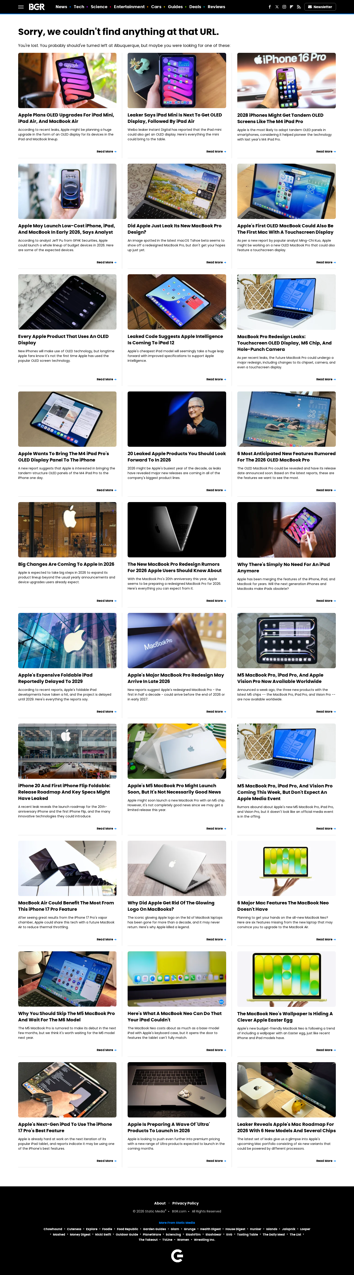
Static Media (155, 1211)
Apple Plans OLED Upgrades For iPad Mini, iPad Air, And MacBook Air (66, 118)
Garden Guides (154, 1229)
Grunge (190, 1229)
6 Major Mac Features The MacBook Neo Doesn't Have (283, 906)
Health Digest (210, 1229)
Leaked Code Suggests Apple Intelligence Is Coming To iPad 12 (175, 339)
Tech (79, 6)
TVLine (167, 1240)
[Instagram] (284, 7)
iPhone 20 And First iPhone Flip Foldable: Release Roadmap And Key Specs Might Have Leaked (64, 792)
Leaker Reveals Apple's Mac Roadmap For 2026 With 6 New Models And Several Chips (286, 1127)
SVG (229, 1234)
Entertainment (129, 6)
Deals (195, 6)
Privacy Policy (185, 1203)
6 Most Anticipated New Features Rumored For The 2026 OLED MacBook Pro (286, 457)
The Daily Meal (274, 1234)
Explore (91, 1229)
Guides (175, 6)
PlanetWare (152, 1234)
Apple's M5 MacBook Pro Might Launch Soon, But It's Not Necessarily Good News (174, 789)
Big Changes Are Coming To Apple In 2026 (66, 564)
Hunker (255, 1229)
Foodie (107, 1229)
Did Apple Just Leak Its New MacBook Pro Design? (175, 229)
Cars (156, 6)
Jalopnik (288, 1229)
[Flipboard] (291, 7)
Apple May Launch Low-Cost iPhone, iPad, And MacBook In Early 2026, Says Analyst (66, 229)
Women (183, 1240)
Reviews (216, 6)
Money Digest (80, 1234)
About (160, 1203)
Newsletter (320, 7)
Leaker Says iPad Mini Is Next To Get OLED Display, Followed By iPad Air (175, 118)
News (61, 6)
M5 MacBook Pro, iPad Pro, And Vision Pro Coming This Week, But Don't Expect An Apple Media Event (285, 792)
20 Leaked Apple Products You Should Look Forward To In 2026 (177, 457)
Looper (305, 1229)
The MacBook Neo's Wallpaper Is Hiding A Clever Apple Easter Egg (285, 1017)
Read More (105, 151)
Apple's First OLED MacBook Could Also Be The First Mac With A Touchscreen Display (285, 229)
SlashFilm (193, 1234)
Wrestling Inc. (204, 1240)
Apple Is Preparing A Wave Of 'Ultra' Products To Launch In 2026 (169, 1127)
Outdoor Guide (127, 1234)
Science (99, 6)
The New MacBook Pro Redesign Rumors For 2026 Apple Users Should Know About (175, 567)
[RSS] (299, 7)
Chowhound (53, 1229)
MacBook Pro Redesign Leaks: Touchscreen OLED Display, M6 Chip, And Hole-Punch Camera (284, 343)
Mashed (59, 1234)
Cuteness (74, 1229)
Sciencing (173, 1234)
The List (295, 1234)
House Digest (235, 1229)
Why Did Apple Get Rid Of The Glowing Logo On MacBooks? (171, 906)
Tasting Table (247, 1234)
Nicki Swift (103, 1234)
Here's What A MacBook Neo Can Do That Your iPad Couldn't (175, 1016)
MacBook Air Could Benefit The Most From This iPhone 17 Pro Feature (66, 906)
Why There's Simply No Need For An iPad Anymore (283, 567)
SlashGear (213, 1234)
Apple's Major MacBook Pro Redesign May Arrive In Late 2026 (176, 678)
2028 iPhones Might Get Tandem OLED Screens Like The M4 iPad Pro (280, 118)
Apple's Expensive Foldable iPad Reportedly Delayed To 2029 (55, 678)
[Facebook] (270, 7)
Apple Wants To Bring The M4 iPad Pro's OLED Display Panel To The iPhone (63, 457)
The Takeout (148, 1240)
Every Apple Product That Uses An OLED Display (63, 339)
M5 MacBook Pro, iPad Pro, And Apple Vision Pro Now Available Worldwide (280, 678)
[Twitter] (277, 7)
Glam (175, 1229)
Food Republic (127, 1229)
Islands (271, 1229)
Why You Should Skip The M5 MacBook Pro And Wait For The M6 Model (66, 1016)
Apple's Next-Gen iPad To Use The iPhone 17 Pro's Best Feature (65, 1127)
